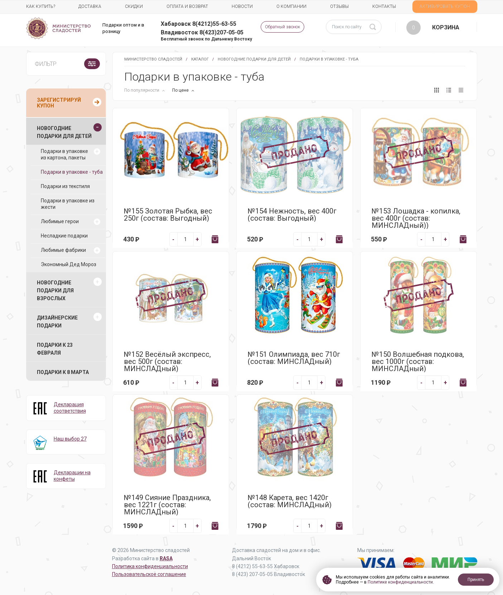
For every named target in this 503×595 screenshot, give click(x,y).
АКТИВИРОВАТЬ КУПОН (445, 6)
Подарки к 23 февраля (55, 349)
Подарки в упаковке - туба (72, 172)
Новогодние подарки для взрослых (55, 290)
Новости (242, 6)
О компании (291, 6)
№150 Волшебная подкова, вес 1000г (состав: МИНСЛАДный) (418, 361)
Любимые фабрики (63, 250)
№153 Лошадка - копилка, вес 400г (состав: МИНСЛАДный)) (416, 218)
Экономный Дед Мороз (68, 264)
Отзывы (339, 6)
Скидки (134, 6)
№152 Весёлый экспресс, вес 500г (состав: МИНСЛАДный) (167, 361)
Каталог (200, 59)
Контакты (384, 6)
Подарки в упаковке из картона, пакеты (64, 154)
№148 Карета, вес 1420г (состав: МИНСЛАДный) (290, 501)
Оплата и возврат (187, 6)
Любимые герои (60, 221)
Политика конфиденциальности (150, 566)
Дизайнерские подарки (57, 321)
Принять (476, 579)
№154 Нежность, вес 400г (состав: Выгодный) (292, 214)
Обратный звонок (282, 26)
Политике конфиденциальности (400, 582)
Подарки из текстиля (65, 186)
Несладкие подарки (64, 236)
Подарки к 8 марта (63, 372)
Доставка (89, 6)
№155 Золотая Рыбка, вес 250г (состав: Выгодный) (168, 214)
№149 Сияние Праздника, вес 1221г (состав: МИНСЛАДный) (167, 504)
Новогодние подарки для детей (254, 59)
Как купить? (40, 6)
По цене (181, 90)
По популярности (142, 90)
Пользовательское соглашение (149, 574)
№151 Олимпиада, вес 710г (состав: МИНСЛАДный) (294, 358)
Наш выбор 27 (70, 439)
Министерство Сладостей (153, 59)
